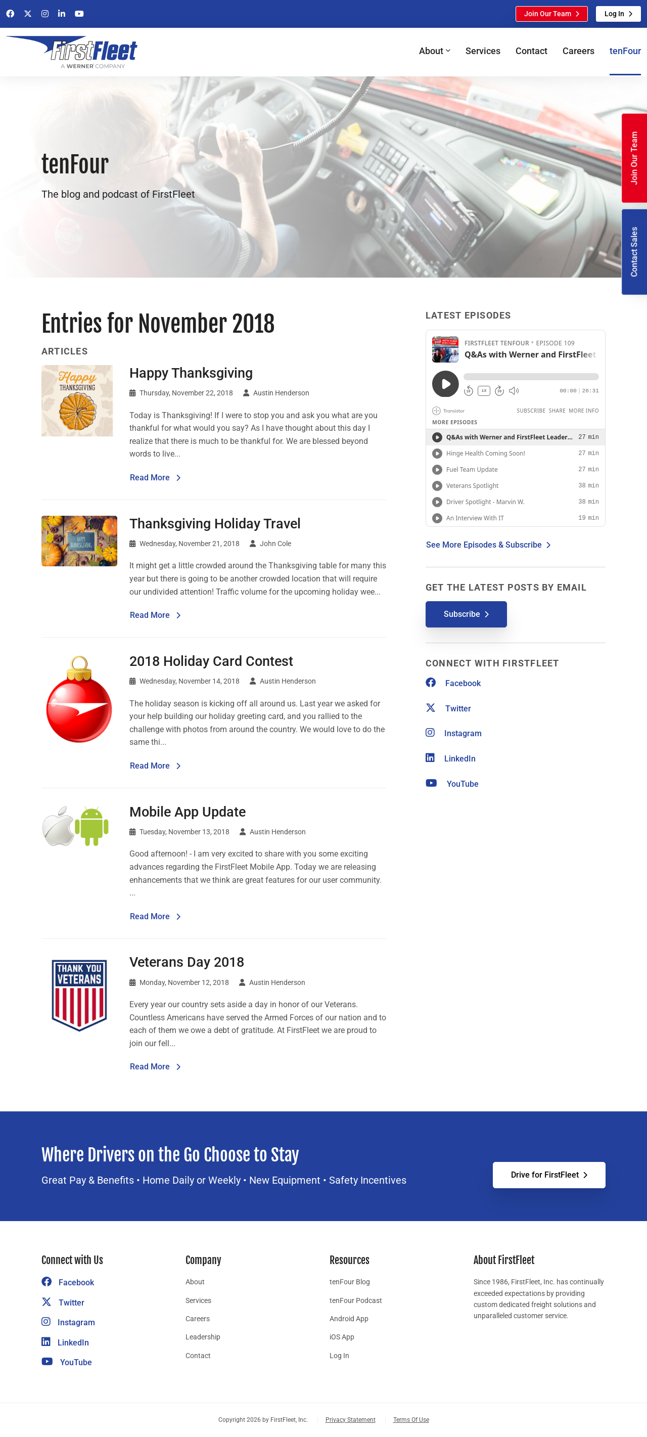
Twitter (448, 708)
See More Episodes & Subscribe (484, 545)
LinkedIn (451, 759)
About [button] (431, 51)
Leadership (203, 1337)
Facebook (453, 683)
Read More (155, 476)
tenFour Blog (350, 1282)
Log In (614, 14)
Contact (531, 51)
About (195, 1282)
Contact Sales (634, 252)
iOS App (342, 1337)
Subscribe (462, 614)
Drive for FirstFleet (545, 1175)
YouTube (452, 784)
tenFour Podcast (356, 1300)
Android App (349, 1319)
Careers (578, 51)
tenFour (625, 51)
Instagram (454, 733)
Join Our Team (547, 14)
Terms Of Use (411, 1419)
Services (483, 51)
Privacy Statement (351, 1419)
